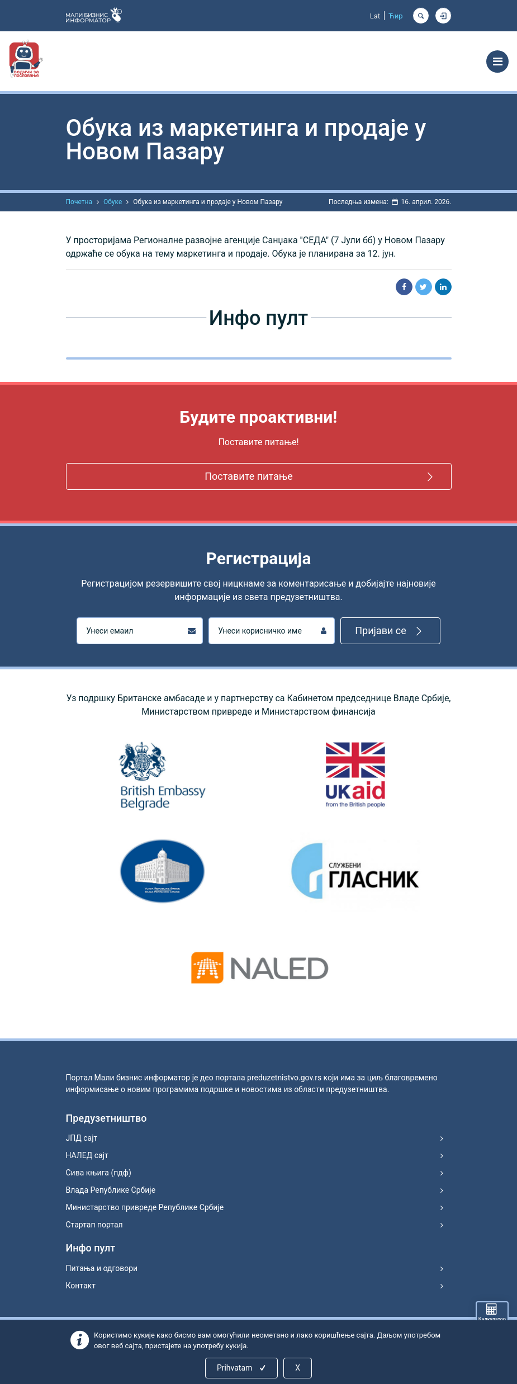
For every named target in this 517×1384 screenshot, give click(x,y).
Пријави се (390, 631)
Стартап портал (94, 1224)
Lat (375, 16)
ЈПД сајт (82, 1137)
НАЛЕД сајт (87, 1155)
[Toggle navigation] (497, 61)
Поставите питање (321, 477)
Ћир (395, 16)
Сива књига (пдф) (98, 1172)
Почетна (79, 202)
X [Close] (297, 1367)
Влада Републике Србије (111, 1189)
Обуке (112, 202)
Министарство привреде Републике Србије (145, 1207)
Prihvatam (242, 1367)
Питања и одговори (102, 1268)
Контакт (81, 1285)
